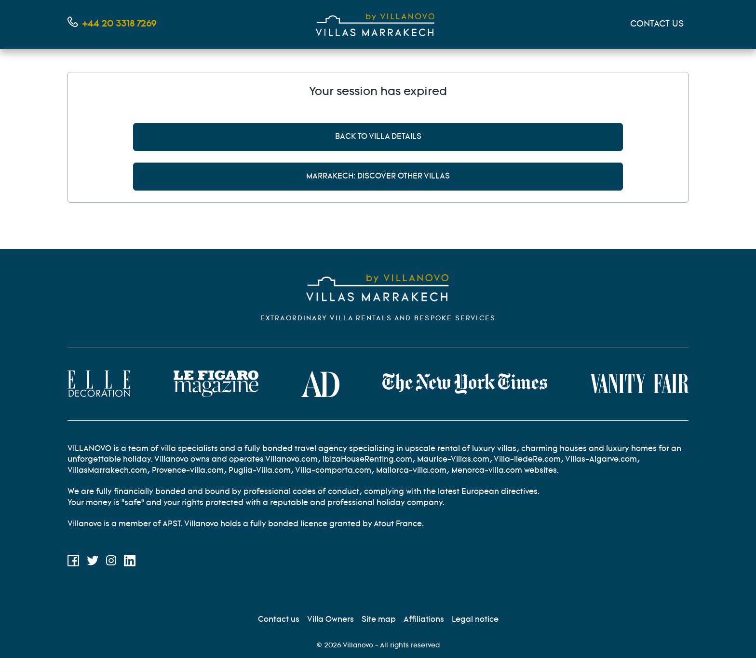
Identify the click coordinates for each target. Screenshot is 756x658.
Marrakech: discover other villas (378, 176)
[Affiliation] (424, 619)
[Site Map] (379, 619)
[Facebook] (73, 562)
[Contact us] (278, 619)
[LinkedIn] (129, 562)
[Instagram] (111, 562)
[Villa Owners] (330, 619)
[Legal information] (475, 619)
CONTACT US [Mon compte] (657, 24)
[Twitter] (92, 562)
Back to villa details (378, 136)
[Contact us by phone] (112, 24)
